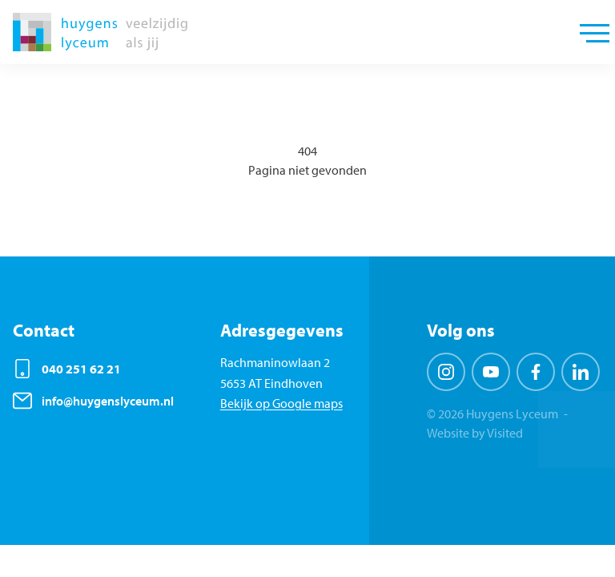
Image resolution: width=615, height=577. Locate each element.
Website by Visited (475, 433)
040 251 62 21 (81, 369)
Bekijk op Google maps (281, 403)
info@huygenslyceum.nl (108, 401)
